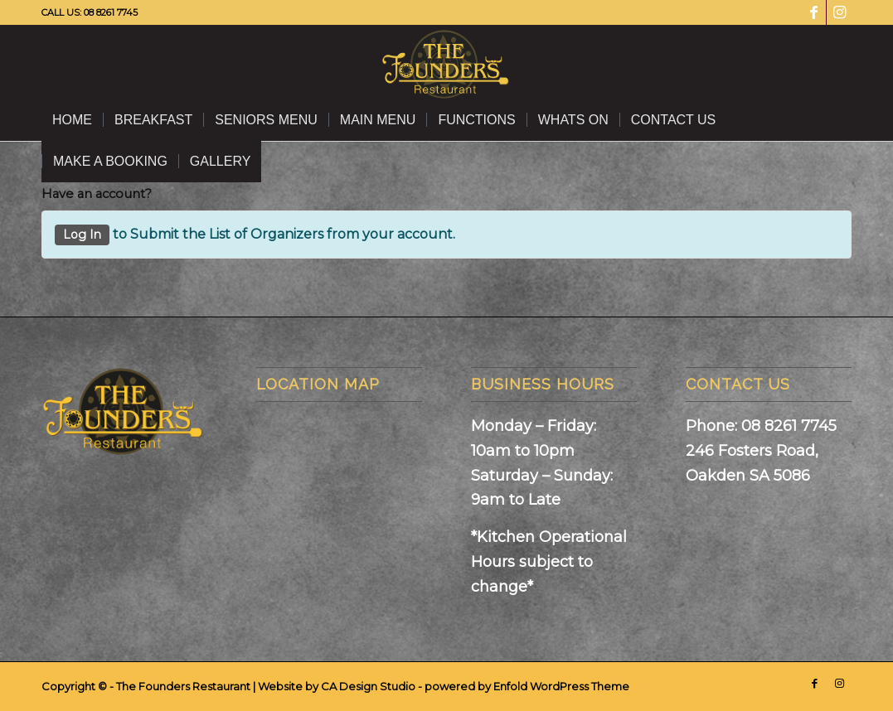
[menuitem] (72, 120)
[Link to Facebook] (814, 12)
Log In (82, 234)
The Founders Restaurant (183, 686)
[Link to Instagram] (839, 12)
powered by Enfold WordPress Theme (527, 686)
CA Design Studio (369, 686)
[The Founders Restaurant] (446, 62)
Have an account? (96, 193)
